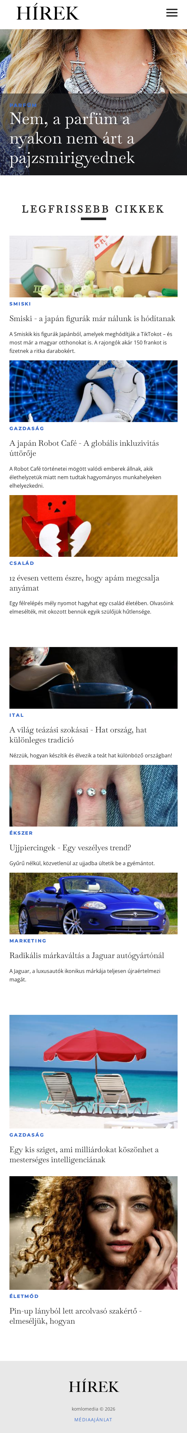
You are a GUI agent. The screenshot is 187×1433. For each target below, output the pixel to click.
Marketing (27, 941)
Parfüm (23, 105)
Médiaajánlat (93, 1419)
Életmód (24, 1296)
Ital (16, 715)
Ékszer (21, 833)
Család (22, 563)
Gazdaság (26, 428)
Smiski (20, 304)
